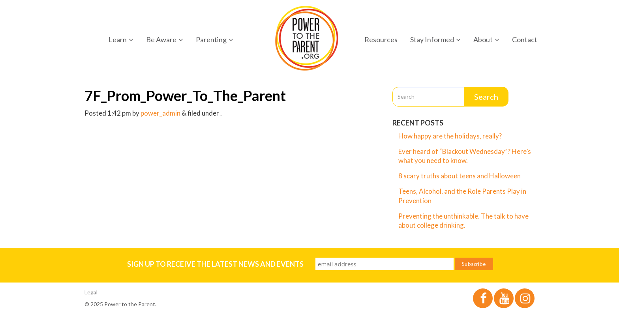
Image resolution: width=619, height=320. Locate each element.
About (486, 39)
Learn (121, 39)
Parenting (214, 39)
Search (486, 96)
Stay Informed (435, 39)
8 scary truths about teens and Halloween (459, 176)
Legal (91, 292)
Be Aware (164, 39)
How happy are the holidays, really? (450, 136)
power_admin (160, 113)
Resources (381, 39)
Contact (524, 39)
